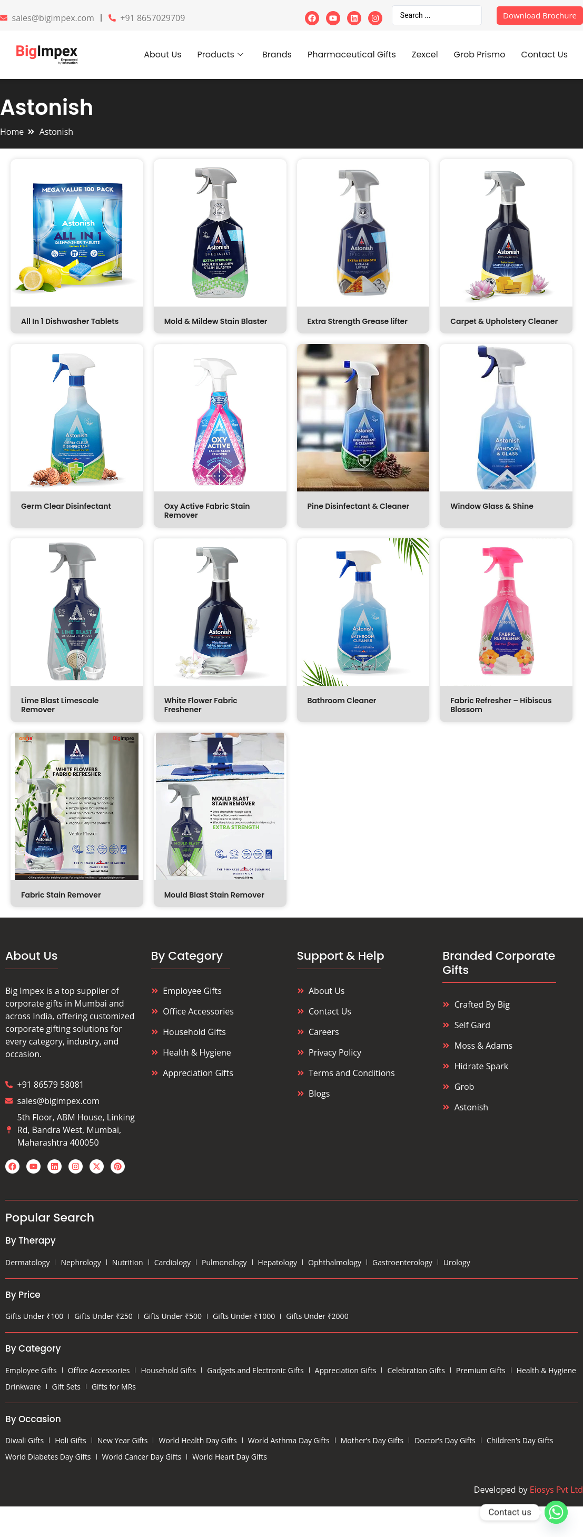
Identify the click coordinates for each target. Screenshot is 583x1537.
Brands (277, 54)
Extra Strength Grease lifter (358, 321)
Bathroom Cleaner (342, 700)
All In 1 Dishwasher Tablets (69, 321)
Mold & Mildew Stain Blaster (216, 321)
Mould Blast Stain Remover (214, 895)
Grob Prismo (480, 54)
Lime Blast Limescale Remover (59, 705)
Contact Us (544, 54)
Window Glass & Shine (491, 506)
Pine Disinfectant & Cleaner (359, 506)
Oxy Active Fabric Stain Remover (207, 510)
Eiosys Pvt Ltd (556, 1489)
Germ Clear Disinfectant (66, 506)
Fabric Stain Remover (61, 895)
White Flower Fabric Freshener (201, 705)
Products (220, 54)
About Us (162, 54)
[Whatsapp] (556, 1512)
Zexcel (425, 54)
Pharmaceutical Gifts (352, 54)
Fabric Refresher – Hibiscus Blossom (500, 705)
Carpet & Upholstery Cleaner (504, 321)
